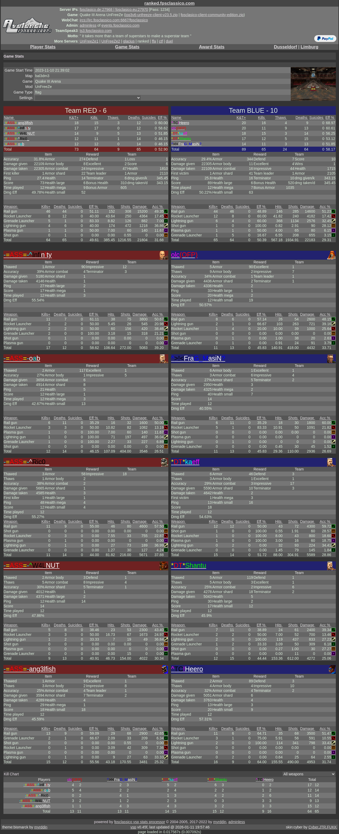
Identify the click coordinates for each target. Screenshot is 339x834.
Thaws (114, 117)
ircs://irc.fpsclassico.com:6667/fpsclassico (114, 20)
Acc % (158, 206)
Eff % (163, 117)
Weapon (11, 206)
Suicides (149, 117)
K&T (73, 117)
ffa (154, 41)
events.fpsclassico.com (121, 25)
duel (169, 41)
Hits (111, 206)
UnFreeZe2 (110, 41)
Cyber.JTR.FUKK (322, 827)
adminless (88, 25)
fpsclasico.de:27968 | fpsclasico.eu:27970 (114, 9)
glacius (129, 41)
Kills (94, 117)
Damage (140, 206)
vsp (133, 827)
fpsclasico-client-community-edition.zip (212, 15)
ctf (161, 41)
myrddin (219, 822)
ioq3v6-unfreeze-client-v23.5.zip (151, 15)
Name (9, 117)
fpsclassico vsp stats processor (139, 822)
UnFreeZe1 (89, 41)
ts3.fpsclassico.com (96, 31)
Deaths (134, 117)
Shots (126, 206)
